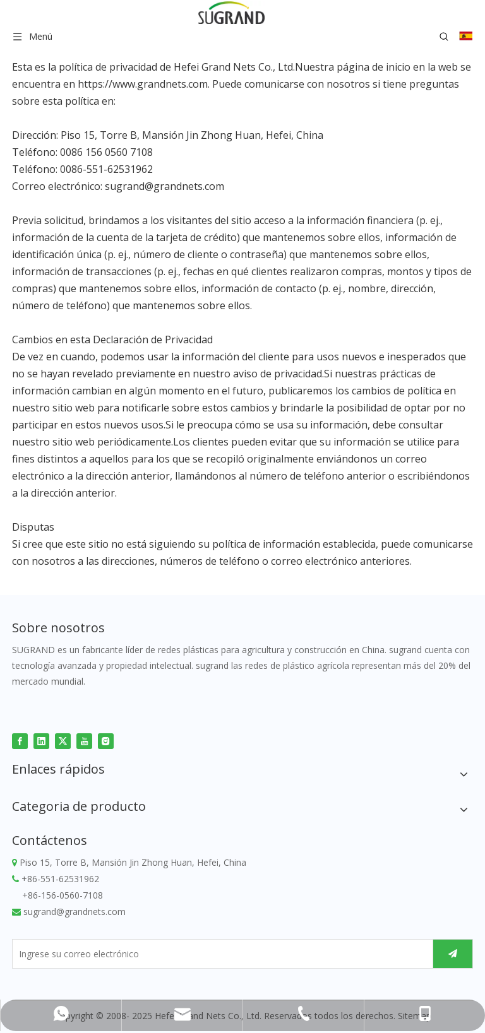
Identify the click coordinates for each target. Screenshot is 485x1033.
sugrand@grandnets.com (164, 186)
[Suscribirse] (453, 954)
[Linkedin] (41, 740)
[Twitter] (63, 740)
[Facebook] (20, 740)
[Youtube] (84, 740)
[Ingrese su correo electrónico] (219, 954)
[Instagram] (106, 740)
